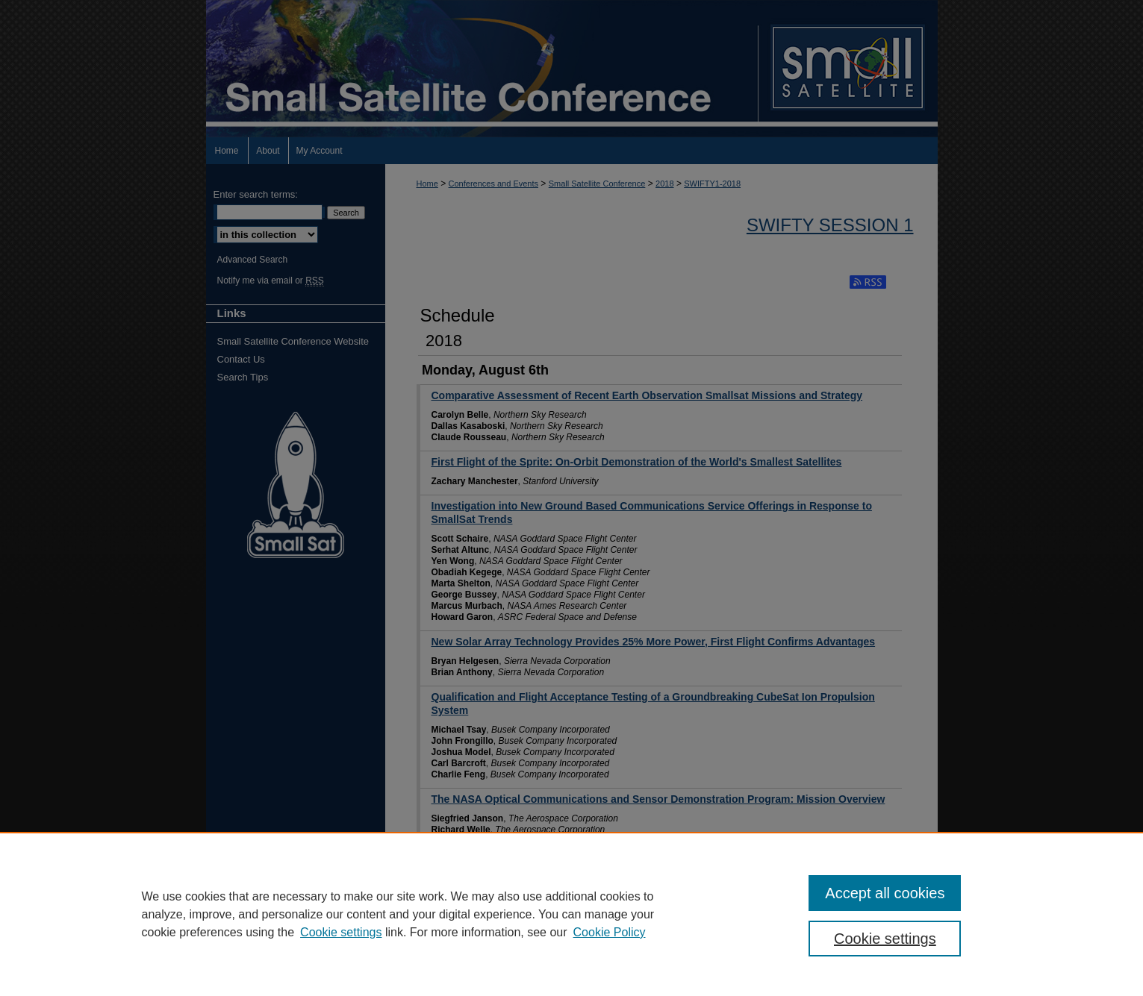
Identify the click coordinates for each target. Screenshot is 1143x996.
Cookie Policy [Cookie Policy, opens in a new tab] (609, 932)
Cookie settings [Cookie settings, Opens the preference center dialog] (885, 938)
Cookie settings (340, 932)
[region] (571, 914)
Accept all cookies (884, 893)
